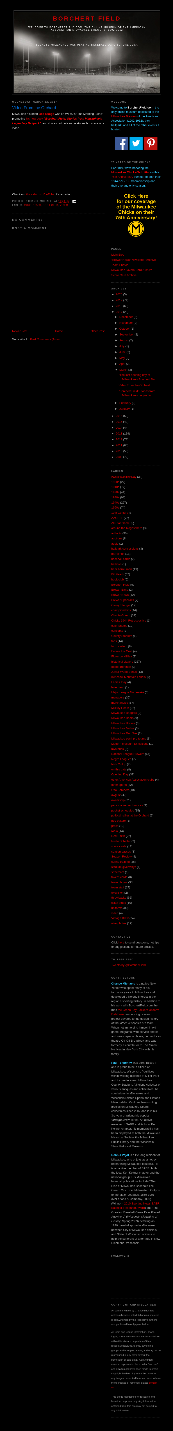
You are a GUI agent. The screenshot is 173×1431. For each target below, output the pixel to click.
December (126, 317)
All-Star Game (120, 523)
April (122, 363)
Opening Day (119, 774)
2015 (119, 421)
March (123, 369)
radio (114, 831)
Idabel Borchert (121, 666)
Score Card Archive (124, 275)
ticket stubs (118, 902)
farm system (119, 646)
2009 (119, 457)
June (123, 352)
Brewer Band (119, 589)
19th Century (119, 512)
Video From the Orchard (134, 385)
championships (121, 610)
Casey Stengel (120, 605)
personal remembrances (127, 805)
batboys (116, 564)
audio (114, 543)
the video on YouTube (40, 194)
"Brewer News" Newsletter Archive (133, 259)
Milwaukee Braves (123, 723)
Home (59, 331)
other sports (119, 784)
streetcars (117, 872)
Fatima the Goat (121, 651)
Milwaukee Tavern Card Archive (131, 270)
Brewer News (120, 594)
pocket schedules (122, 810)
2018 (119, 306)
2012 (119, 439)
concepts (117, 630)
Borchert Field (87, 18)
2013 (119, 433)
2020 (119, 294)
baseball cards (120, 559)
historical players (122, 661)
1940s (28, 205)
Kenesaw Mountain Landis (128, 677)
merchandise (119, 702)
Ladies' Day (119, 682)
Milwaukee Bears (122, 718)
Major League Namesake (127, 692)
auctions (116, 538)
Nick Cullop (118, 764)
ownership (118, 800)
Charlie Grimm (120, 615)
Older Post (98, 331)
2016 (119, 416)
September (126, 334)
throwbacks (118, 897)
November (126, 322)
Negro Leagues (121, 759)
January (125, 408)
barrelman (118, 553)
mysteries (117, 749)
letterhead (117, 687)
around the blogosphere (126, 528)
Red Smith (118, 836)
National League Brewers (127, 754)
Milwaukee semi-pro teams (128, 738)
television (117, 892)
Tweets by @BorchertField (128, 965)
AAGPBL (117, 518)
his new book (34, 118)
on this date (118, 769)
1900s (115, 482)
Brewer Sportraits (122, 600)
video (64, 205)
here (121, 942)
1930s (115, 497)
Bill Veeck (117, 574)
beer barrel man (121, 569)
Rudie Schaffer (121, 841)
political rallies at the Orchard (130, 815)
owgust (116, 795)
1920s (115, 492)
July (122, 346)
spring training (120, 861)
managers (117, 697)
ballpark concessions (125, 548)
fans (114, 641)
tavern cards (119, 877)
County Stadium (121, 636)
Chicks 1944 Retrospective (128, 620)
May (122, 358)
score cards (118, 846)
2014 (119, 427)
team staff (117, 887)
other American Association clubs (132, 779)
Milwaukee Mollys (122, 728)
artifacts (116, 533)
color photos (119, 625)
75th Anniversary (122, 176)
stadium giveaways (123, 867)
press (114, 826)
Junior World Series (124, 671)
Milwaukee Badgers (124, 712)
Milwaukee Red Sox (124, 733)
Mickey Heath (120, 708)
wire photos (118, 923)
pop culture (118, 820)
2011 (119, 445)
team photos (119, 882)
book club (50, 205)
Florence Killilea (121, 656)
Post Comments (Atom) (45, 339)
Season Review (121, 856)
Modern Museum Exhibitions (129, 743)
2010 (119, 451)
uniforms (117, 908)
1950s (37, 205)
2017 (119, 312)
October (125, 328)
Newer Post (19, 331)
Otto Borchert (120, 790)
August (124, 340)
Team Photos (119, 265)
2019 (119, 300)
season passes (121, 851)
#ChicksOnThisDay (123, 477)
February (125, 403)
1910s (115, 487)
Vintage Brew (120, 918)
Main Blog (117, 254)
